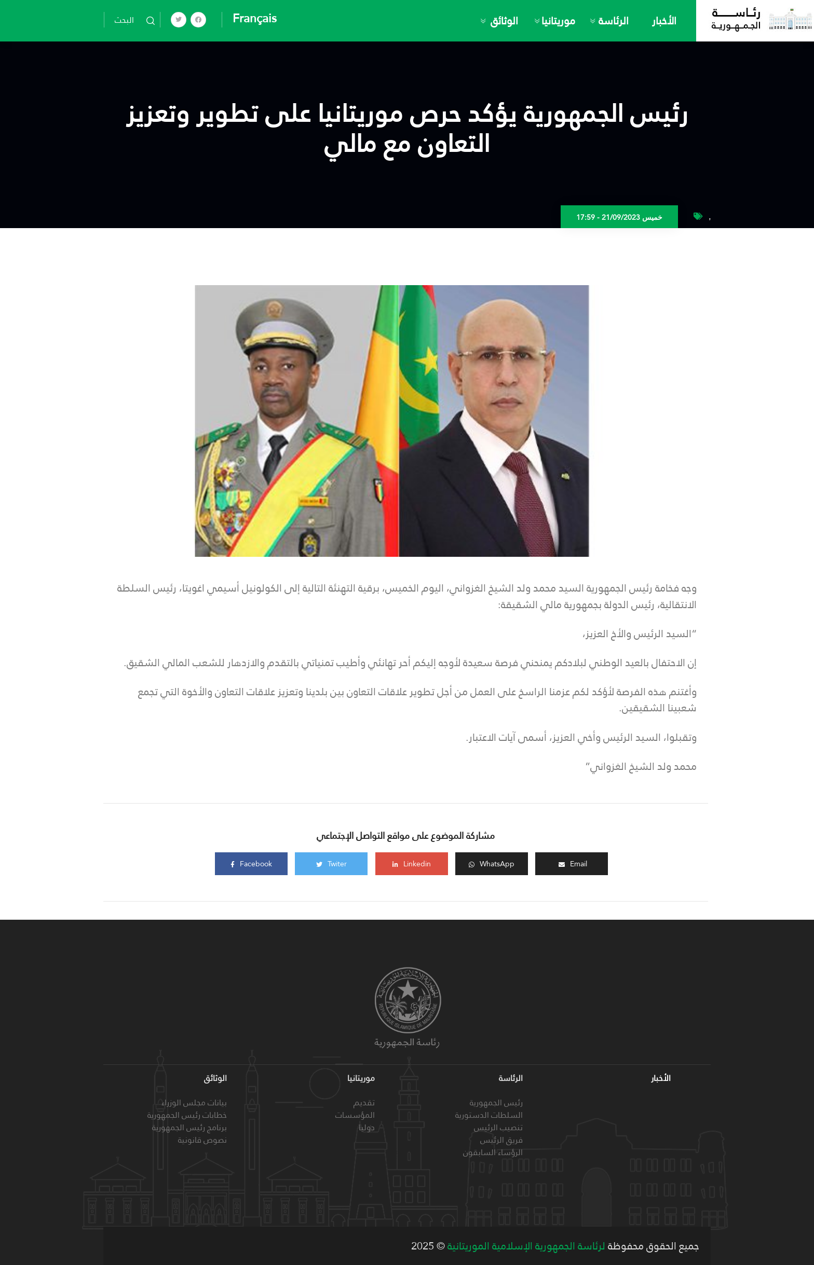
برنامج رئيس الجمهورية (189, 1127)
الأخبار (664, 21)
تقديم (364, 1102)
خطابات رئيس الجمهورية (187, 1115)
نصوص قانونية (202, 1140)
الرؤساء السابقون (493, 1152)
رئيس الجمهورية (496, 1102)
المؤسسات (355, 1115)
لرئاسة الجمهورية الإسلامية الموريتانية (525, 1246)
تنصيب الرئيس (498, 1127)
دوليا (367, 1127)
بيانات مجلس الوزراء (194, 1102)
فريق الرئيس (501, 1140)
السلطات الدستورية (489, 1115)
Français (255, 18)
